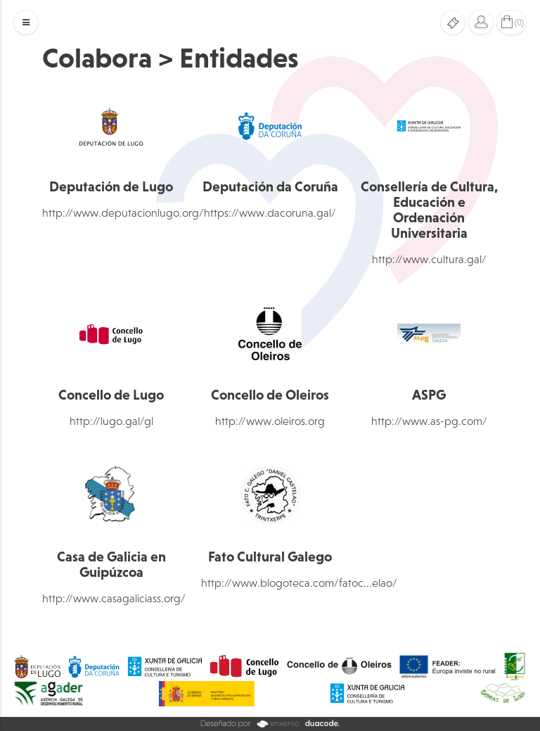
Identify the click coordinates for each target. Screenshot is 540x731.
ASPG (429, 394)
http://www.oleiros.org (270, 420)
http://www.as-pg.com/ (429, 420)
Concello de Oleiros (270, 394)
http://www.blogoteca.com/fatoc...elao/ (299, 582)
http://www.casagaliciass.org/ (114, 598)
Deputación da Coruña (270, 186)
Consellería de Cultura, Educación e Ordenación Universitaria (429, 210)
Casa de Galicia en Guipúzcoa (111, 564)
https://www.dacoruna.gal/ (270, 212)
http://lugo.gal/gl (111, 420)
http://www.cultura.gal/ (429, 259)
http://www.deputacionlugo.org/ (123, 212)
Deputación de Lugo (111, 186)
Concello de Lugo (111, 394)
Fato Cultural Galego (270, 556)
